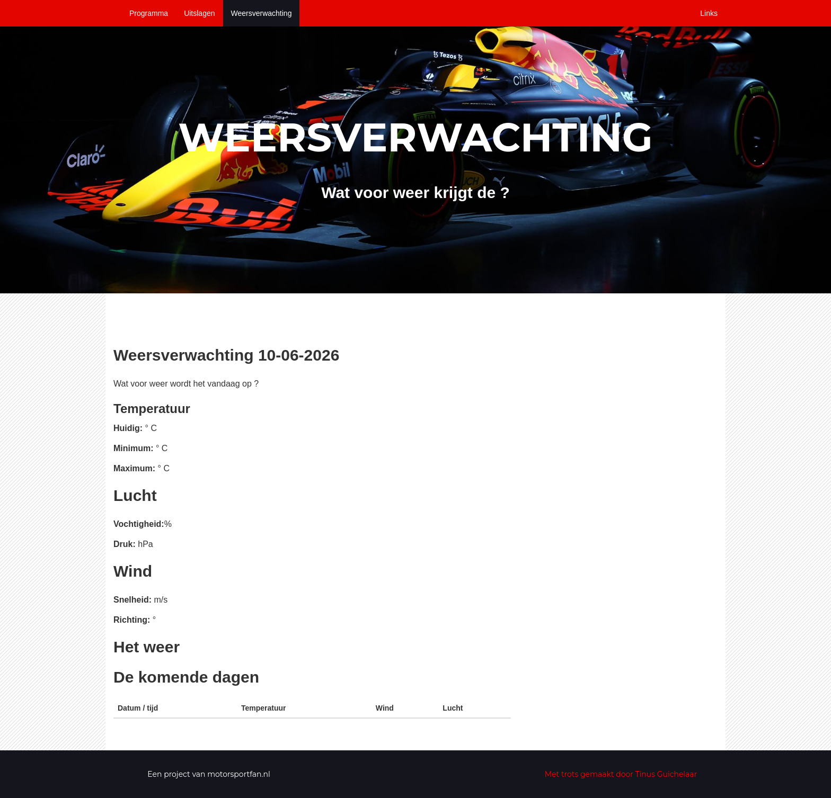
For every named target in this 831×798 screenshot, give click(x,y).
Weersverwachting (261, 13)
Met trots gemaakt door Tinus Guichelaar (621, 774)
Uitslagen (199, 13)
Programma (148, 13)
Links (709, 13)
